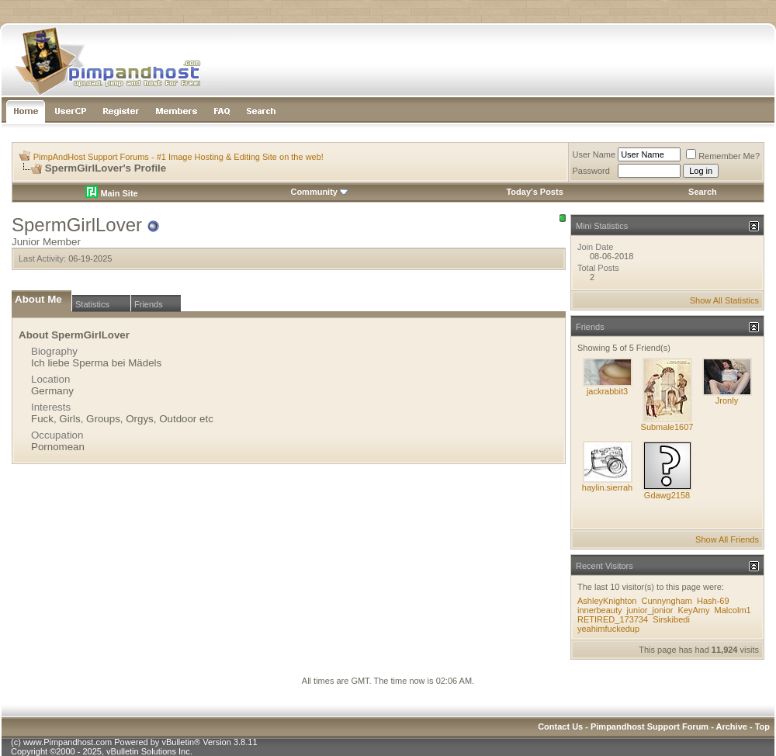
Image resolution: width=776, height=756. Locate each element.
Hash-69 (713, 600)
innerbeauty (599, 610)
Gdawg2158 (667, 495)
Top (762, 726)
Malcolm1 (733, 610)
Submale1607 (667, 427)
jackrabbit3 (607, 391)
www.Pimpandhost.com (67, 742)
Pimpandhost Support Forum (649, 726)
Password (591, 170)
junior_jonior (650, 610)
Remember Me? (723, 156)
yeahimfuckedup (608, 628)
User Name (594, 154)
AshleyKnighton (606, 600)
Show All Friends (727, 539)
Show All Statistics (724, 300)
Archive (731, 726)
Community (319, 191)
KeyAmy (694, 610)
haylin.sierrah (607, 487)
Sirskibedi (671, 619)
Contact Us (560, 726)
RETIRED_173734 (612, 619)
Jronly (726, 400)
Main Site (111, 193)
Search (702, 191)
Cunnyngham (667, 600)
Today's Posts (534, 191)
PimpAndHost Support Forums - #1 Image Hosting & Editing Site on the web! (178, 156)
